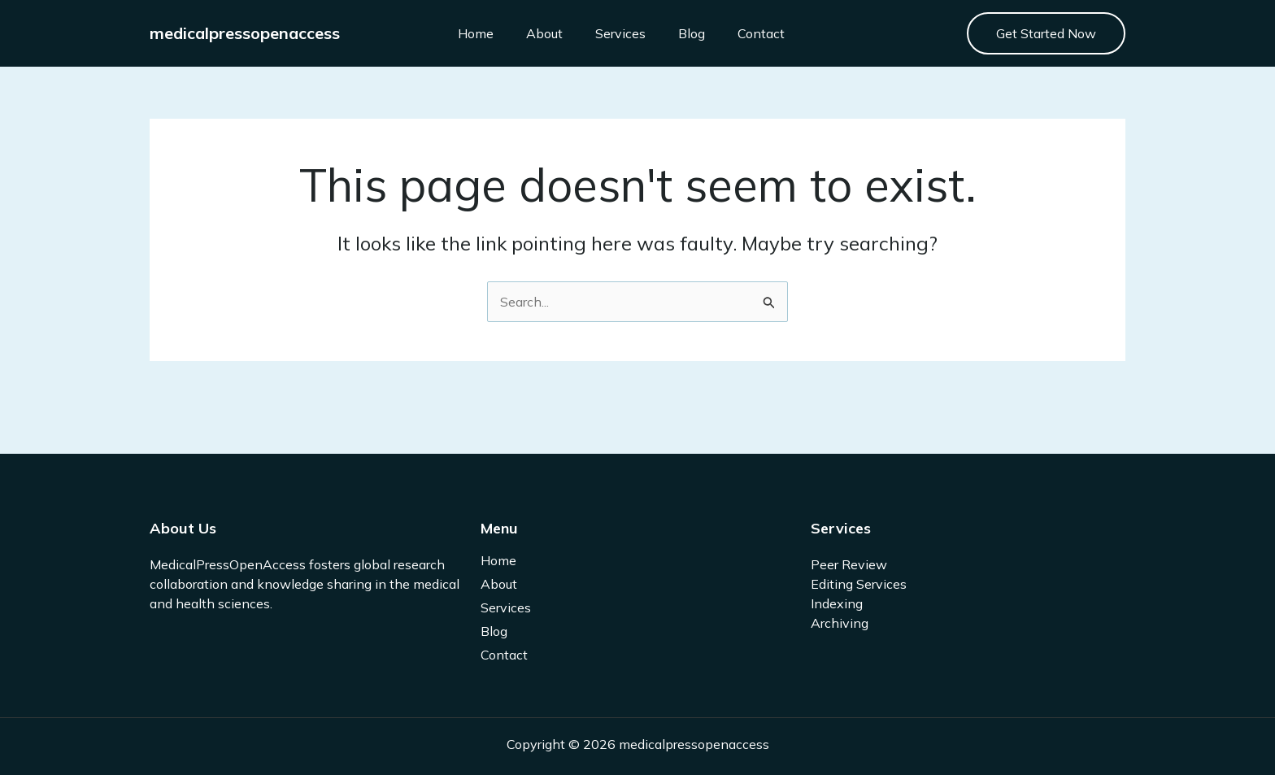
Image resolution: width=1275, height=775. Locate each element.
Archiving (839, 623)
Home (476, 33)
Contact (761, 33)
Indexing (837, 603)
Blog (691, 33)
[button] (1046, 33)
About (544, 33)
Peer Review (849, 564)
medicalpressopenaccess (245, 33)
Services (620, 33)
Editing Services (859, 584)
